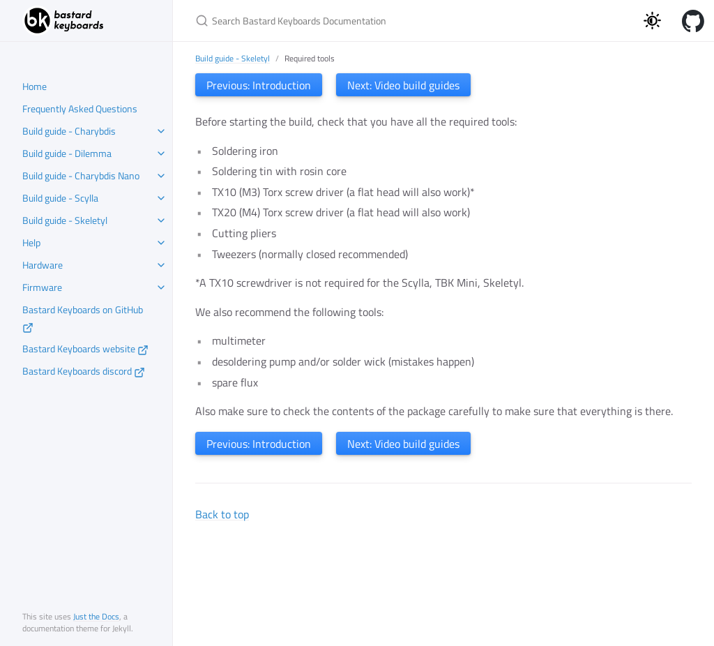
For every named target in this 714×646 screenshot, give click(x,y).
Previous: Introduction (258, 85)
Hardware (42, 264)
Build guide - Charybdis (69, 130)
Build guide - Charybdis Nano (80, 175)
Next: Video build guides (403, 85)
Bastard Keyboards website (85, 348)
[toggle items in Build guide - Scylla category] (161, 198)
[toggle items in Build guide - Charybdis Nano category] (161, 176)
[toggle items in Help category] (161, 243)
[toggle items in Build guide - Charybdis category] (161, 131)
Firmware (42, 287)
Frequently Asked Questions (79, 108)
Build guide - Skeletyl (64, 220)
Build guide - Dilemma (67, 153)
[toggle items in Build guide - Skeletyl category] (161, 220)
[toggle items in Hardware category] (161, 265)
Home (34, 86)
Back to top (222, 514)
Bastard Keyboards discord (83, 370)
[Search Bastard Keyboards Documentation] (360, 20)
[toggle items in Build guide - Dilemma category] (161, 153)
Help (31, 242)
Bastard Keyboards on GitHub (82, 317)
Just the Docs (96, 616)
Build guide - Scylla (60, 197)
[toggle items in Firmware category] (161, 287)
